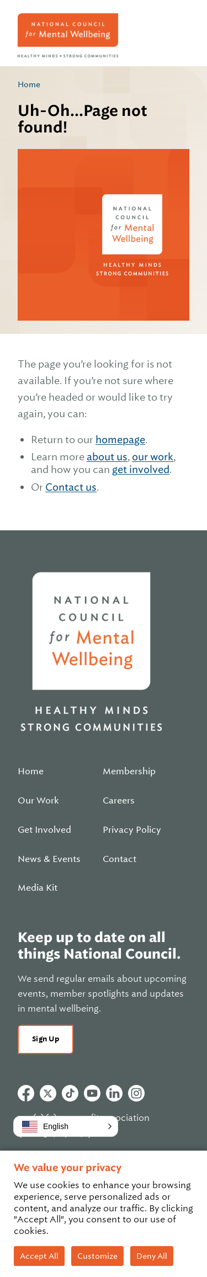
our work (152, 456)
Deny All (151, 1256)
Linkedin (114, 1093)
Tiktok (70, 1093)
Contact (119, 859)
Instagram (136, 1093)
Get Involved (44, 830)
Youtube (92, 1093)
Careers (119, 800)
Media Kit (37, 887)
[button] (66, 1126)
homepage (120, 439)
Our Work (38, 800)
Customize (97, 1256)
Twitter (48, 1093)
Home (29, 84)
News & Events (49, 859)
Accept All (39, 1256)
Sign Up (45, 1039)
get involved (140, 469)
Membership (129, 771)
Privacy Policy (132, 830)
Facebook (26, 1093)
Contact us (71, 487)
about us (107, 456)
